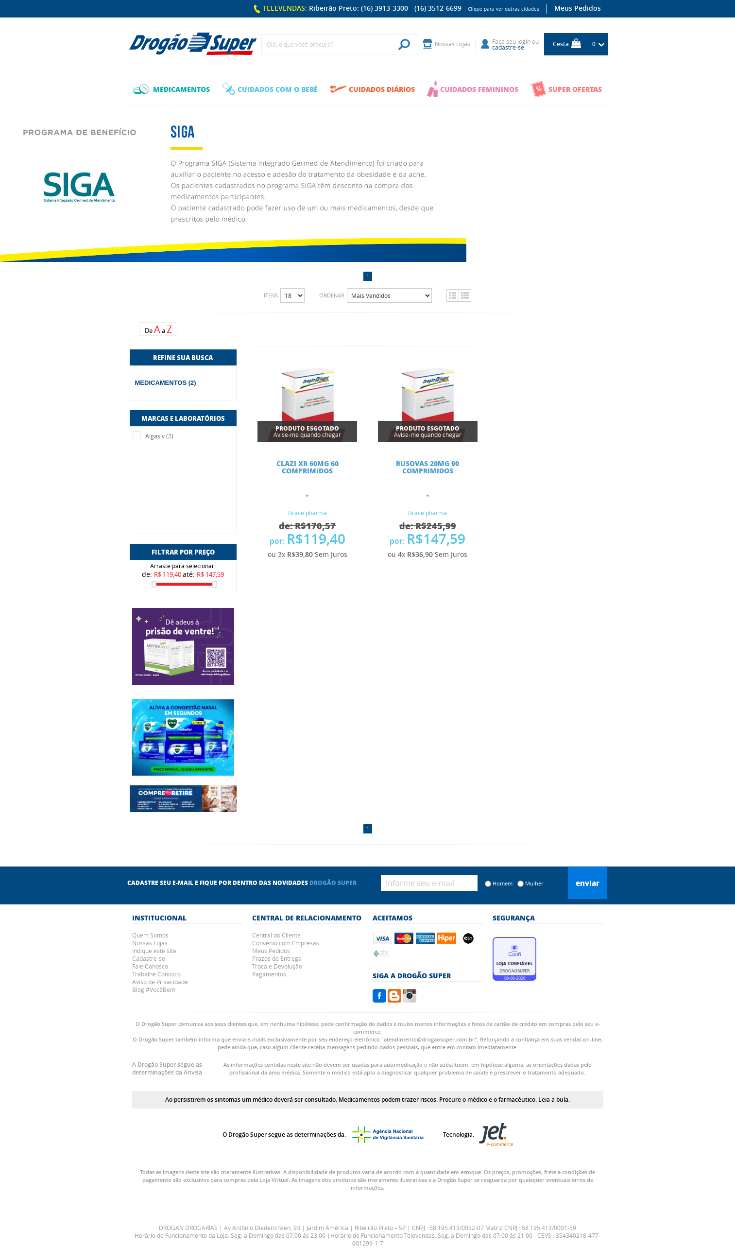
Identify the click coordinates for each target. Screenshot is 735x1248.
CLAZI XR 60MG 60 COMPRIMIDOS (307, 466)
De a (158, 329)
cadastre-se (508, 47)
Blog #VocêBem (153, 989)
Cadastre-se (148, 958)
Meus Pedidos (577, 8)
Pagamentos (269, 974)
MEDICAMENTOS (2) (165, 382)
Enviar (587, 883)
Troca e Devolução (277, 966)
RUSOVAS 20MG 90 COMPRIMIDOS (427, 466)
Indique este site (154, 950)
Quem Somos (150, 935)
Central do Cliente (276, 935)
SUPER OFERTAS (566, 89)
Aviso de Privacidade (160, 982)
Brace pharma (307, 513)
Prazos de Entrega (277, 958)
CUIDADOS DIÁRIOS (372, 89)
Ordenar (331, 295)
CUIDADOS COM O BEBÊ (270, 89)
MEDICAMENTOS (171, 89)
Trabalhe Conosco (156, 974)
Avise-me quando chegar (307, 431)
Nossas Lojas (150, 943)
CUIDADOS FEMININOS (472, 89)
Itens (271, 295)
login (523, 41)
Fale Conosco (150, 966)
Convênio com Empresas (285, 943)
